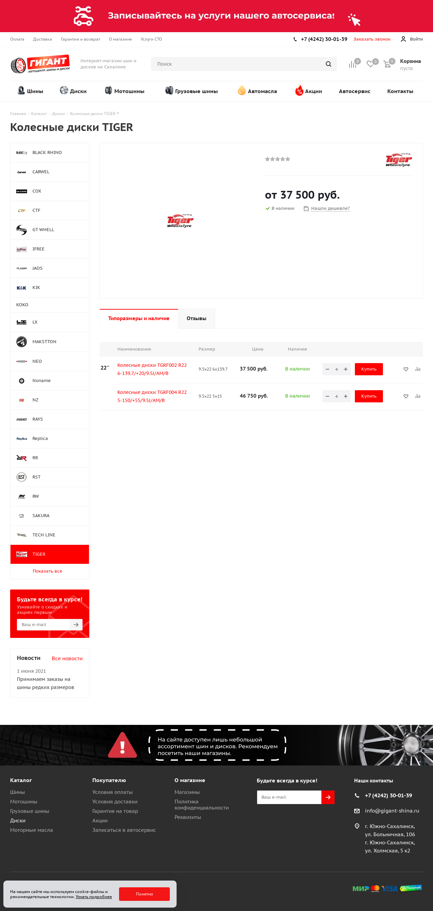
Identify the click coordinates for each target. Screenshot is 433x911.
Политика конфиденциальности (202, 804)
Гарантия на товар (115, 811)
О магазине (190, 780)
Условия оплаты (112, 792)
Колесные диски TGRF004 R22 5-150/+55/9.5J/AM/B (152, 396)
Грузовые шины (29, 811)
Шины (17, 792)
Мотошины (24, 801)
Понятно (144, 893)
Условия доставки (114, 801)
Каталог (21, 780)
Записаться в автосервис (124, 830)
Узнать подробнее (94, 896)
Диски (17, 820)
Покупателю (109, 780)
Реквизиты (188, 817)
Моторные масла (31, 830)
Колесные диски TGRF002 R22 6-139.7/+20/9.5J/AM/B (152, 369)
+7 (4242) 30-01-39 (324, 39)
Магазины (187, 792)
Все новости (67, 658)
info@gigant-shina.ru (392, 810)
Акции (100, 820)
